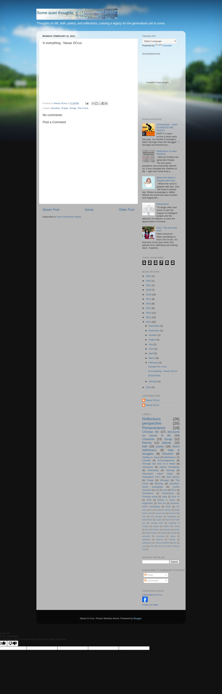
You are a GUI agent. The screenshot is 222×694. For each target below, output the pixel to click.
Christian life (150, 431)
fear (147, 530)
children (166, 526)
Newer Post (50, 209)
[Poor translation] (12, 643)
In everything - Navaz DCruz (163, 371)
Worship (159, 483)
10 (152, 510)
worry (168, 506)
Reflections (151, 419)
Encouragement (166, 460)
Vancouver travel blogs (157, 473)
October (153, 335)
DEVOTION (154, 375)
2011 (149, 322)
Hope (164, 496)
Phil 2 (173, 490)
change (156, 526)
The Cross (82, 108)
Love (165, 490)
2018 (149, 294)
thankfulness (168, 493)
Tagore (168, 520)
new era (162, 503)
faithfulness (170, 457)
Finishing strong (149, 496)
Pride (149, 500)
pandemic (146, 539)
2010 (149, 387)
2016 (149, 303)
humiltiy (173, 533)
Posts (148, 575)
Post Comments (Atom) (69, 216)
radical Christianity (169, 467)
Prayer (64, 108)
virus (152, 546)
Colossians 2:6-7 (151, 477)
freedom (155, 530)
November (154, 330)
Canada (146, 460)
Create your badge (150, 605)
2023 (149, 276)
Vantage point (157, 523)
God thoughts (157, 516)
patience (159, 539)
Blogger (138, 618)
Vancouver (147, 467)
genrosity (167, 530)
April (151, 353)
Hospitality (171, 516)
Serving (170, 470)
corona (177, 526)
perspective (151, 423)
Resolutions (147, 493)
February (154, 362)
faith (145, 446)
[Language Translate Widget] (159, 41)
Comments (151, 580)
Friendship (153, 470)
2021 (149, 285)
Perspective (162, 204)
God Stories (173, 477)
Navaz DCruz (153, 400)
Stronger (164, 480)
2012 (149, 317)
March (152, 358)
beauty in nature (166, 500)
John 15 (176, 496)
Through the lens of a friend (158, 463)
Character (148, 439)
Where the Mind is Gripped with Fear (165, 179)
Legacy (159, 520)
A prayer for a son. (157, 366)
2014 (149, 308)
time (175, 543)
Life (157, 490)
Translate (163, 45)
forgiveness (147, 503)
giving (177, 530)
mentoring (160, 536)
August (153, 339)
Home (89, 209)
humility (164, 533)
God (144, 516)
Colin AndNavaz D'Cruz (152, 595)
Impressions (147, 520)
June (151, 349)
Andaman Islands (163, 510)
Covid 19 (173, 513)
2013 (149, 312)
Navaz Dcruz (152, 405)
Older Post (126, 209)
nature (173, 536)
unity (144, 546)
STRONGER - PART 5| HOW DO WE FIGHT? (167, 127)
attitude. (167, 442)
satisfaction (147, 543)
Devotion (55, 108)
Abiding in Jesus (151, 457)
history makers (151, 533)
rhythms (172, 539)
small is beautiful (162, 543)
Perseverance (153, 428)
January (153, 381)
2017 (149, 299)
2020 (149, 290)
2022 (149, 280)
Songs (73, 108)
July (151, 344)
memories (146, 536)
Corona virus (160, 513)
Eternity (147, 442)
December (154, 326)
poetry (160, 446)
